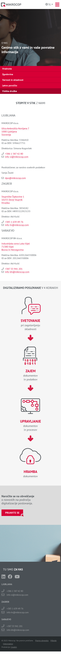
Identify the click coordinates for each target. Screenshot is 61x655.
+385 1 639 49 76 (14, 221)
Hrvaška (5, 202)
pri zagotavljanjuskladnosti (30, 325)
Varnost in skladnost (12, 79)
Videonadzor (8, 644)
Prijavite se (12, 512)
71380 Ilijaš (7, 246)
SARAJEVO (6, 619)
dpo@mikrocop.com (15, 178)
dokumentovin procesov (30, 425)
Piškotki (53, 640)
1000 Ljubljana (9, 131)
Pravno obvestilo (42, 640)
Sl (49, 4)
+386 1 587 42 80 (14, 153)
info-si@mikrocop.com (16, 156)
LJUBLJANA (6, 584)
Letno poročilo (9, 85)
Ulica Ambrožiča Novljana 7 (15, 128)
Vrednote (7, 68)
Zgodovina (7, 74)
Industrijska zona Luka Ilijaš (15, 243)
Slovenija (6, 134)
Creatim (14, 647)
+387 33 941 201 (14, 268)
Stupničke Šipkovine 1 (12, 196)
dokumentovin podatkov (30, 375)
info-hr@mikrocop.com (17, 224)
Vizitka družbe (9, 91)
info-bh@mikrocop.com (17, 271)
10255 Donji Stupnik (12, 199)
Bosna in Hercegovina (12, 249)
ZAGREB (5, 601)
